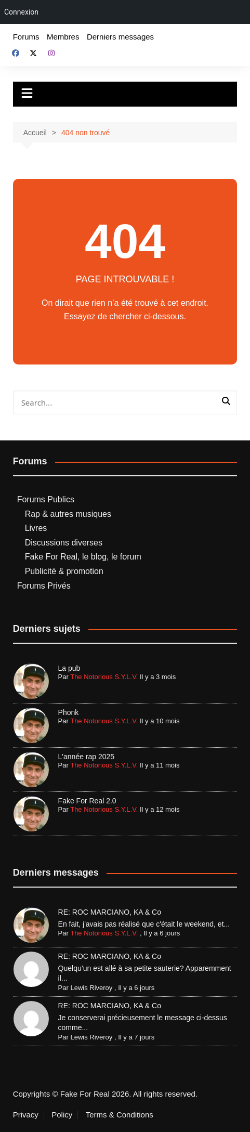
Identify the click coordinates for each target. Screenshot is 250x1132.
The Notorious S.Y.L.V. (104, 677)
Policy (61, 1115)
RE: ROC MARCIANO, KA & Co (109, 912)
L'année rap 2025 (86, 756)
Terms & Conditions (119, 1115)
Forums (26, 36)
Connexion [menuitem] (21, 12)
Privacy (25, 1115)
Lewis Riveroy (91, 988)
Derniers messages (120, 36)
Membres (63, 36)
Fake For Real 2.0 (87, 801)
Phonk (68, 712)
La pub (69, 668)
